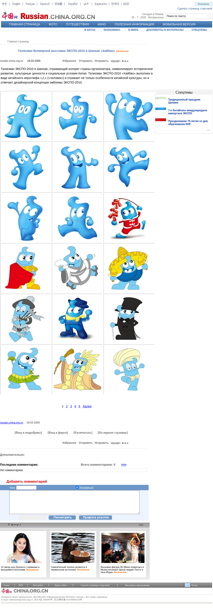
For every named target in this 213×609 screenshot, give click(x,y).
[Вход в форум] (58, 432)
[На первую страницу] (113, 432)
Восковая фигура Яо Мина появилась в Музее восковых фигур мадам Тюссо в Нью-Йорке (122, 574)
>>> (124, 464)
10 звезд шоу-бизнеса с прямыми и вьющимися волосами (20, 572)
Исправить (102, 60)
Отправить (86, 60)
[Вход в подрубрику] (28, 432)
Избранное (69, 60)
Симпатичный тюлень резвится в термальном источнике (70, 572)
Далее (87, 406)
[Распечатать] (82, 432)
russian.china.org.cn (11, 60)
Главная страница (18, 41)
